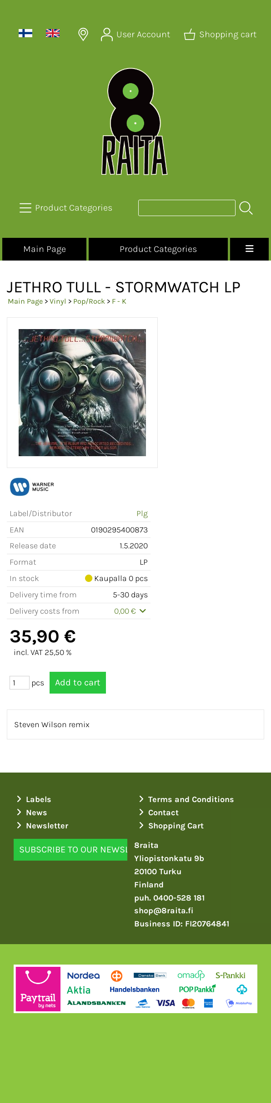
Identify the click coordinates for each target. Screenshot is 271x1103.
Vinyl (58, 301)
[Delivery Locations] (83, 34)
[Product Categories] (67, 208)
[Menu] (249, 249)
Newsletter (41, 826)
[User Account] (136, 34)
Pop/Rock (89, 301)
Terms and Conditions (185, 799)
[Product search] (187, 208)
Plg (142, 513)
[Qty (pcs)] (20, 682)
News (31, 812)
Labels (33, 799)
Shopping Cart (170, 826)
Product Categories (158, 249)
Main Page (44, 249)
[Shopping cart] (221, 34)
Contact (157, 812)
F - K (119, 301)
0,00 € (131, 611)
